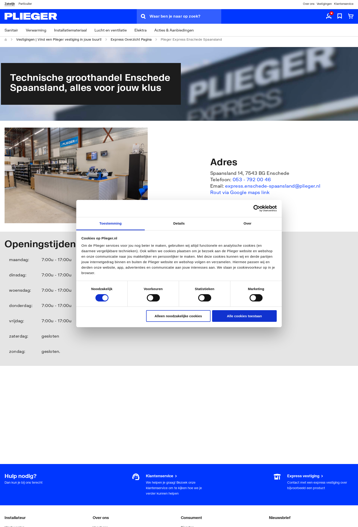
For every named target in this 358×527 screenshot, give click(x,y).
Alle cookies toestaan (244, 316)
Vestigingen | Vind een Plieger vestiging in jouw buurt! (59, 39)
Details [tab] (179, 223)
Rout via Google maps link (240, 192)
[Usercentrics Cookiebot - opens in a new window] (257, 208)
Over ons (308, 3)
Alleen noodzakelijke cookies (178, 316)
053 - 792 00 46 (252, 179)
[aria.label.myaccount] (329, 16)
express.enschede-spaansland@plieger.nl (272, 186)
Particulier (25, 3)
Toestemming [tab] (110, 223)
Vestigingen (324, 3)
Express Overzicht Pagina (131, 39)
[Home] (6, 39)
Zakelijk (10, 3)
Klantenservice (343, 3)
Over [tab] (248, 223)
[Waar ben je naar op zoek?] (185, 16)
